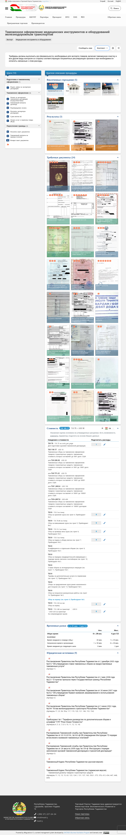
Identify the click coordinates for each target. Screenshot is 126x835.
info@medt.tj (42, 817)
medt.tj (39, 821)
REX (83, 17)
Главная (8, 17)
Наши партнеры (82, 814)
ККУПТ (33, 17)
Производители (38, 23)
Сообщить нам (85, 48)
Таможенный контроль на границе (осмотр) (19, 136)
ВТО (67, 17)
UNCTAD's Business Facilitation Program (77, 833)
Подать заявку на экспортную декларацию (20, 87)
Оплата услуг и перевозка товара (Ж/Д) (21, 120)
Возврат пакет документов (19, 140)
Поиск (114, 8)
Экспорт (9, 39)
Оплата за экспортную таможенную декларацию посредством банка (19, 98)
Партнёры (44, 17)
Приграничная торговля (17, 23)
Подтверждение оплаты (18, 108)
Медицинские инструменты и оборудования (33, 39)
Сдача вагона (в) (16, 116)
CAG (75, 17)
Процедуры (21, 17)
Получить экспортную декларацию (18, 112)
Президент (57, 17)
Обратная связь (114, 17)
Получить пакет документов (20, 131)
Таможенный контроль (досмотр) (18, 103)
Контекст (102, 48)
